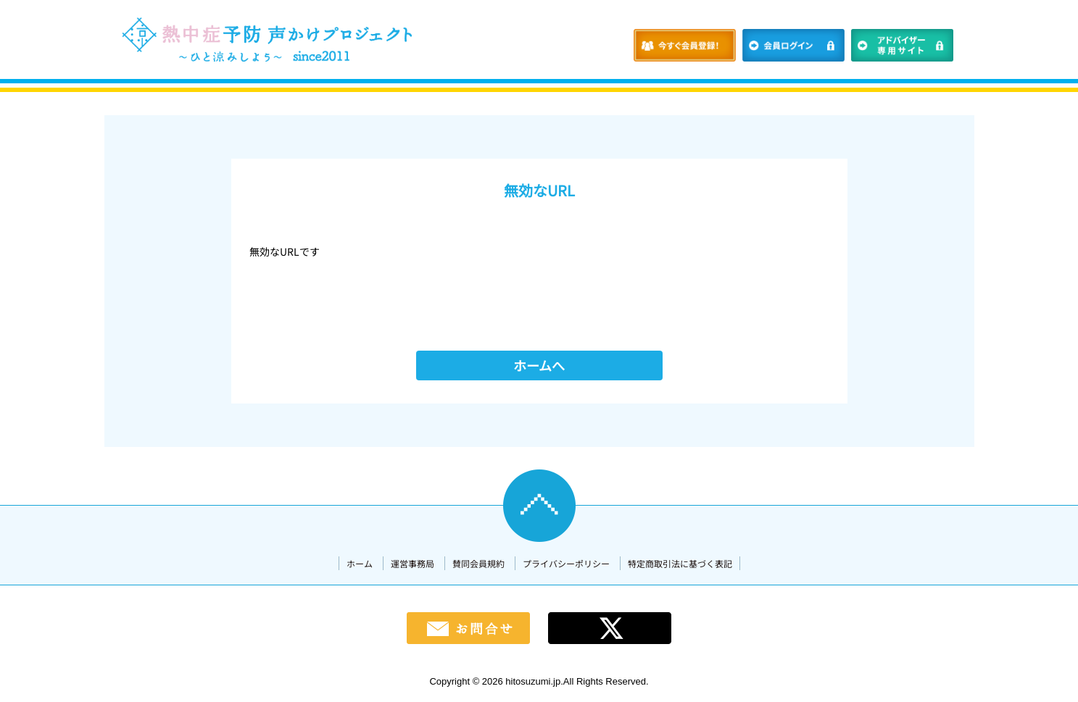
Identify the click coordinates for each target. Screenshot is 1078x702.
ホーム (360, 563)
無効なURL (539, 190)
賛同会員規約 (478, 563)
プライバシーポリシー (566, 563)
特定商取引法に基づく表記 (680, 563)
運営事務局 (412, 563)
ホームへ (539, 365)
